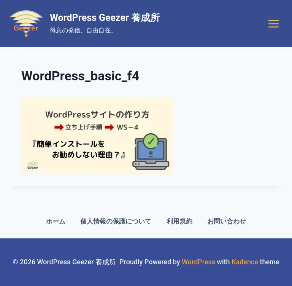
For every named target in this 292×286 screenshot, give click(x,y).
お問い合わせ (226, 221)
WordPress (198, 262)
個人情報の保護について (115, 221)
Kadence (245, 262)
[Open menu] (273, 23)
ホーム (55, 221)
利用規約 (179, 221)
